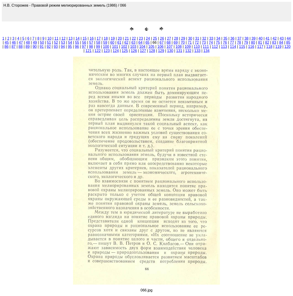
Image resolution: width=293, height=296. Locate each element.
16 (92, 38)
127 (143, 51)
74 (211, 42)
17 (99, 38)
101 (115, 47)
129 (161, 51)
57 (91, 42)
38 (246, 38)
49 (35, 42)
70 (183, 42)
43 (282, 38)
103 (133, 47)
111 (206, 47)
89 (28, 47)
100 (106, 47)
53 (63, 42)
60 (112, 42)
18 (106, 38)
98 (91, 47)
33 (211, 38)
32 (204, 38)
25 (155, 38)
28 (176, 38)
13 (70, 38)
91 (42, 47)
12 (63, 38)
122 (97, 51)
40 (261, 38)
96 (77, 47)
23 (141, 38)
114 (233, 47)
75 (218, 42)
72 (197, 42)
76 (225, 42)
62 (126, 42)
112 (215, 47)
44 (289, 38)
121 (89, 51)
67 (162, 42)
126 (134, 51)
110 (197, 47)
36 (232, 38)
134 (206, 51)
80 (253, 42)
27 (169, 38)
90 (35, 47)
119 (278, 47)
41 (268, 38)
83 (274, 42)
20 (120, 38)
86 (7, 47)
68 (169, 42)
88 (20, 47)
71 (190, 42)
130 (170, 51)
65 (147, 42)
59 (105, 42)
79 (246, 42)
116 (251, 47)
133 (197, 51)
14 (78, 38)
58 (98, 42)
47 (21, 42)
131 (179, 51)
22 (134, 38)
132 (188, 51)
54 (70, 42)
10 (49, 38)
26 (162, 38)
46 (14, 42)
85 (288, 42)
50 (42, 42)
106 (160, 47)
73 (204, 42)
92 (49, 47)
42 (275, 38)
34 (218, 38)
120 (287, 47)
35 (225, 38)
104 (142, 47)
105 (151, 47)
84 (281, 42)
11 (56, 38)
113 (224, 47)
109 (188, 47)
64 (141, 42)
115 (242, 47)
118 (269, 47)
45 (7, 42)
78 (239, 42)
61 (119, 42)
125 (125, 51)
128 (152, 51)
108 (178, 47)
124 (116, 51)
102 (124, 47)
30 (190, 38)
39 (253, 38)
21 (127, 38)
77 (232, 42)
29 (183, 38)
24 (148, 38)
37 (239, 38)
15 (85, 38)
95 (70, 47)
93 (56, 47)
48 (28, 42)
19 (113, 38)
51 (49, 42)
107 (170, 47)
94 (63, 47)
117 (260, 47)
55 (77, 42)
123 (107, 51)
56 (84, 42)
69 (176, 42)
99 (98, 47)
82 (267, 42)
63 (133, 42)
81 (260, 42)
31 (197, 38)
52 (56, 42)
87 (13, 47)
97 (84, 47)
